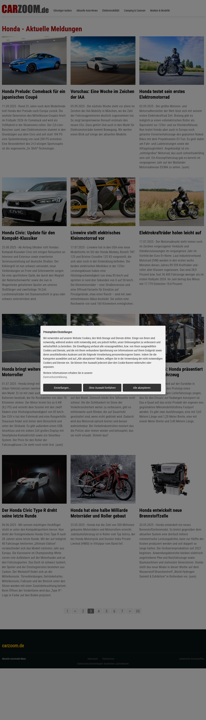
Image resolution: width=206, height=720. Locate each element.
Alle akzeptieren (141, 387)
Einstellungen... (62, 387)
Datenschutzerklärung (55, 377)
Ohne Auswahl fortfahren (102, 387)
